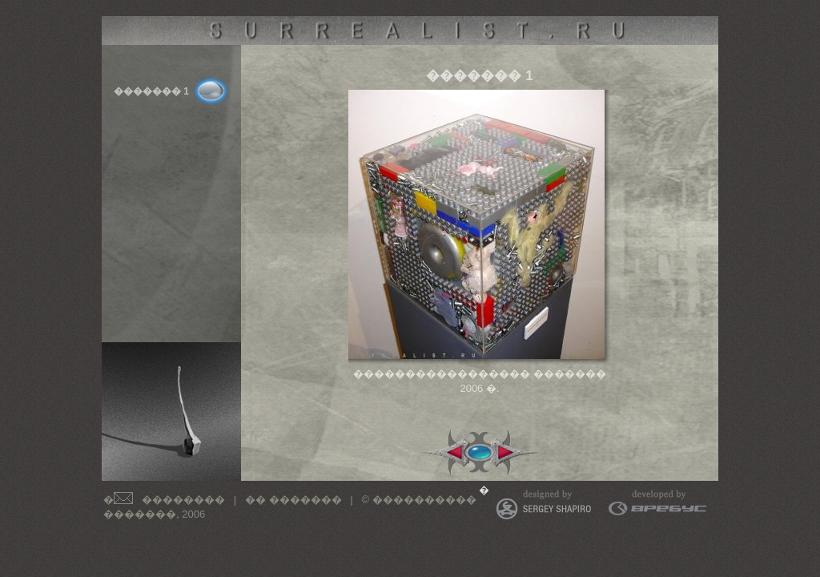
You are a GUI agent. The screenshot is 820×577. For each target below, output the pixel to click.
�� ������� (293, 500)
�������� (183, 500)
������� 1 (151, 91)
